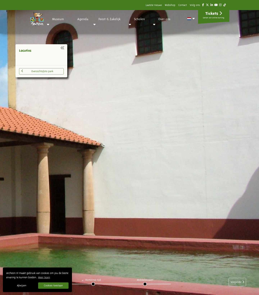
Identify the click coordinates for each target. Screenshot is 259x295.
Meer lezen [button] (44, 277)
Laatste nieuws (154, 5)
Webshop (170, 5)
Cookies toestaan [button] (53, 285)
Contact (182, 5)
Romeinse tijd (93, 279)
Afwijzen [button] (21, 285)
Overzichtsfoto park (37, 71)
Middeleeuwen (145, 279)
